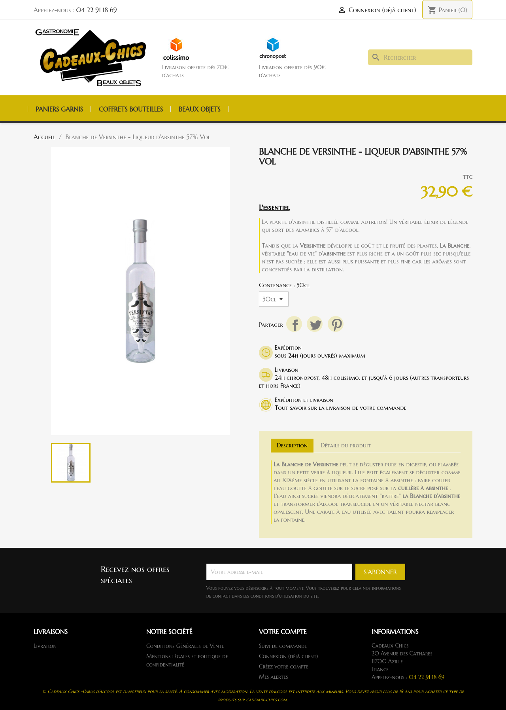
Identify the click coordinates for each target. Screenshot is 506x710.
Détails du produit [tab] (346, 445)
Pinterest (336, 324)
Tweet (315, 324)
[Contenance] (274, 299)
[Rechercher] (420, 57)
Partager (294, 324)
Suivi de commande (283, 645)
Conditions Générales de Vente (185, 645)
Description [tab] (292, 445)
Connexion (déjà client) (288, 656)
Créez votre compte (283, 666)
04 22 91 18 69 (96, 10)
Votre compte (283, 632)
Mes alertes (273, 676)
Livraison (45, 645)
